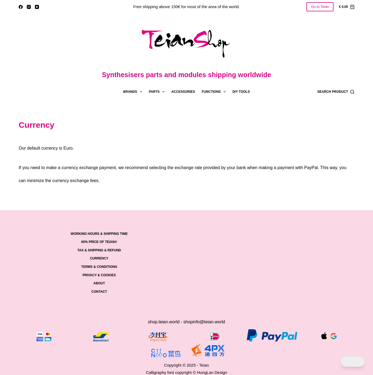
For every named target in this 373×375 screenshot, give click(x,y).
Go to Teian (320, 7)
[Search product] (335, 92)
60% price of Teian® (99, 242)
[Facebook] (21, 7)
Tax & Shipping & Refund (99, 250)
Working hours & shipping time (99, 234)
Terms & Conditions (99, 267)
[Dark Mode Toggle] (353, 361)
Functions (215, 91)
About (99, 283)
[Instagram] (29, 7)
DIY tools (241, 92)
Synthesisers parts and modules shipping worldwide (186, 74)
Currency (99, 258)
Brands (133, 91)
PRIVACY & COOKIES (99, 275)
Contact (99, 292)
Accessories (183, 92)
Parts (158, 91)
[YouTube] (37, 7)
